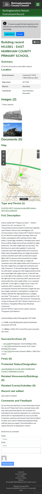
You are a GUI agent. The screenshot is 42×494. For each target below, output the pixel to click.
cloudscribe (32, 488)
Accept (20, 34)
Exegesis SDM (24, 486)
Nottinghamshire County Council (26, 482)
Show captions (7, 104)
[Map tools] (3, 163)
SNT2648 (7, 344)
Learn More (9, 34)
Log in (21, 490)
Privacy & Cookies (21, 478)
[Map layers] (3, 152)
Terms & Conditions (21, 474)
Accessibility (21, 476)
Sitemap (21, 480)
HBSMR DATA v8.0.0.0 (20, 488)
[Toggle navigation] (38, 4)
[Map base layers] (3, 156)
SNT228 (7, 346)
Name (3, 436)
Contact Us (21, 472)
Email (3, 442)
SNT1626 (8, 351)
